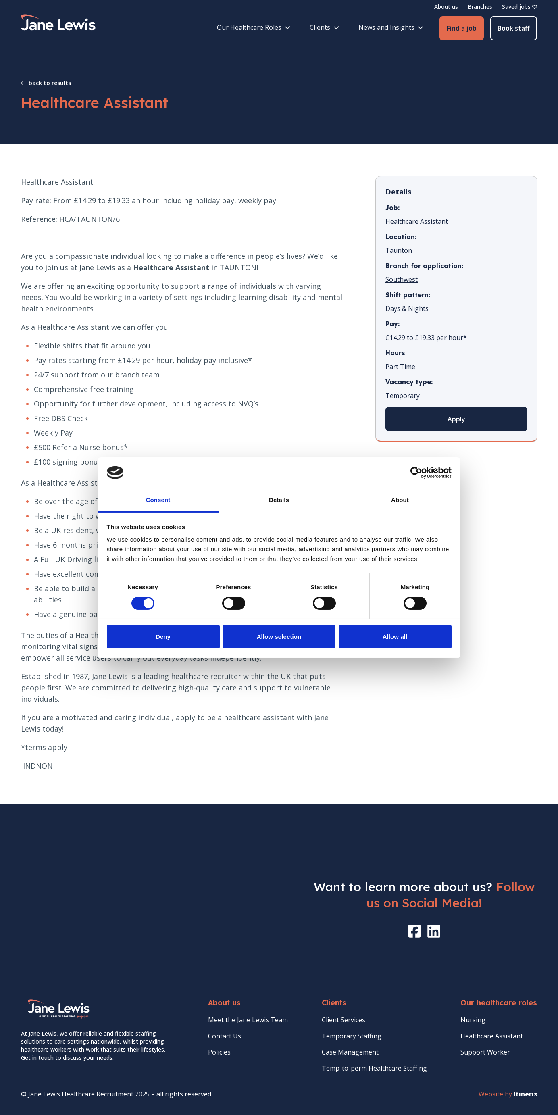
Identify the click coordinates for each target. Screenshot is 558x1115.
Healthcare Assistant (491, 1036)
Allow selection (279, 636)
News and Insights (390, 27)
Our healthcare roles (498, 1002)
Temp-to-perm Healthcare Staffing (374, 1068)
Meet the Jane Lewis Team (248, 1019)
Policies (219, 1052)
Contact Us (224, 1036)
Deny (163, 636)
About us (446, 6)
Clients (324, 27)
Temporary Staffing (351, 1036)
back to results (46, 83)
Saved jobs (519, 6)
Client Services (343, 1019)
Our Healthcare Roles (253, 27)
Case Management (350, 1052)
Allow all (395, 636)
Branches (480, 6)
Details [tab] (279, 499)
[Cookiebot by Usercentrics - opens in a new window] (416, 473)
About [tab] (400, 499)
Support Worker (485, 1052)
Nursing (472, 1019)
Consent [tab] (158, 499)
